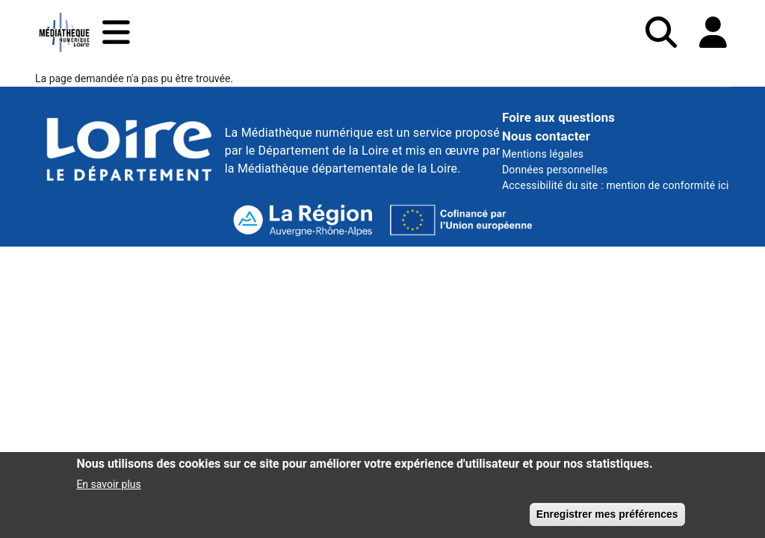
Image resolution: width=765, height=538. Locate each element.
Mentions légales (542, 154)
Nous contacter (546, 136)
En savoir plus (108, 489)
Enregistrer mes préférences (607, 519)
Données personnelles (555, 170)
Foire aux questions (558, 117)
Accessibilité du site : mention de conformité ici (615, 185)
